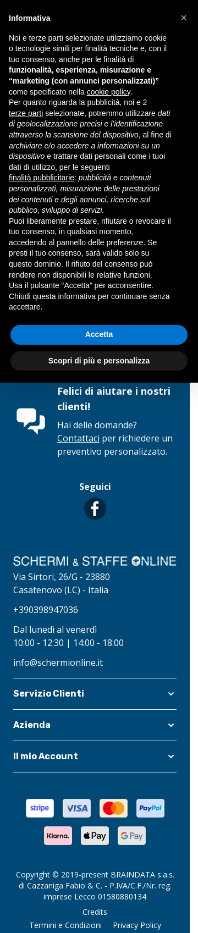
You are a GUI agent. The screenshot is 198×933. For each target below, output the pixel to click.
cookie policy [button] (108, 91)
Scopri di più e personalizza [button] (99, 360)
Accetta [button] (99, 334)
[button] (95, 693)
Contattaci (78, 438)
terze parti (26, 113)
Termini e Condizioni (65, 925)
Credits (94, 912)
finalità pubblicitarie (41, 177)
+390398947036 (45, 610)
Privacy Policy (137, 925)
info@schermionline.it (58, 662)
